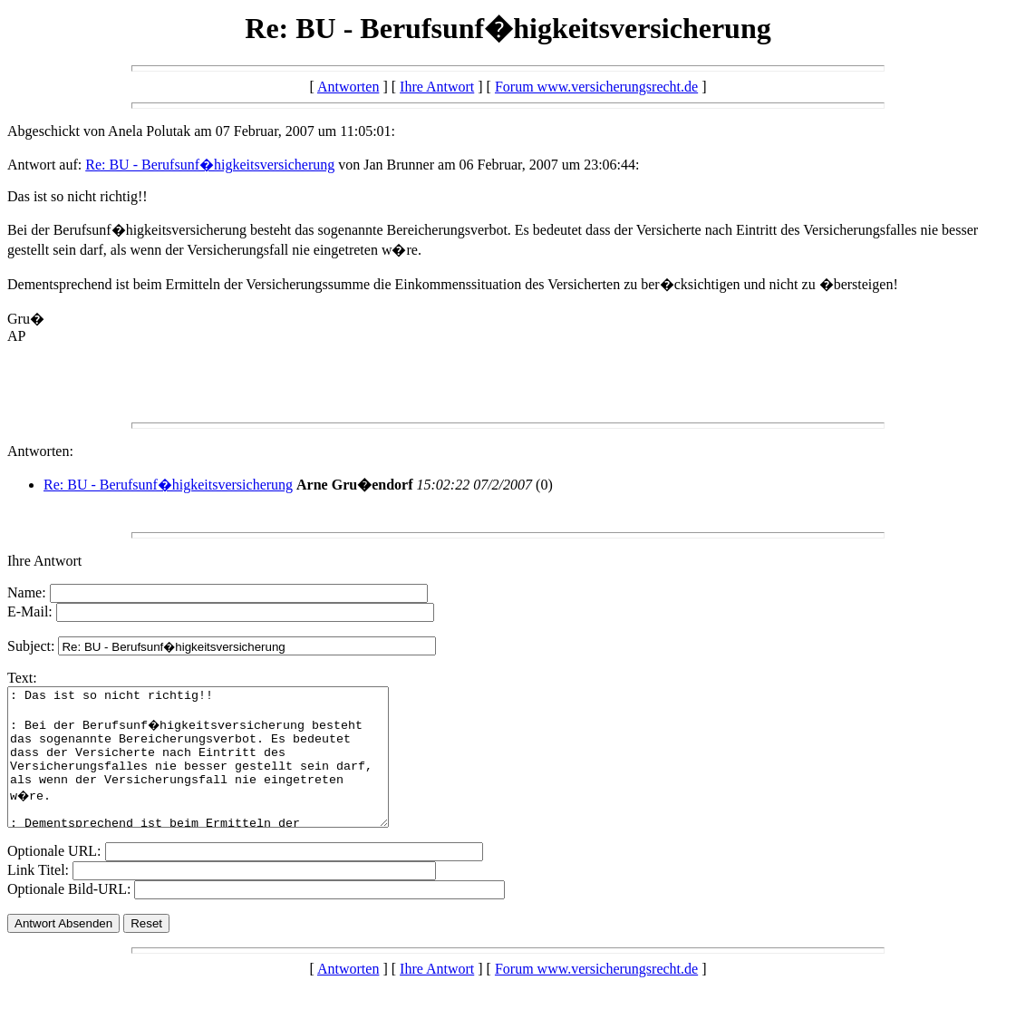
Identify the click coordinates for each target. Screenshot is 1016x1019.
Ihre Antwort (437, 86)
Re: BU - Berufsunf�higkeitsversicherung (209, 164)
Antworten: (40, 451)
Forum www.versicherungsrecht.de (596, 86)
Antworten (348, 86)
